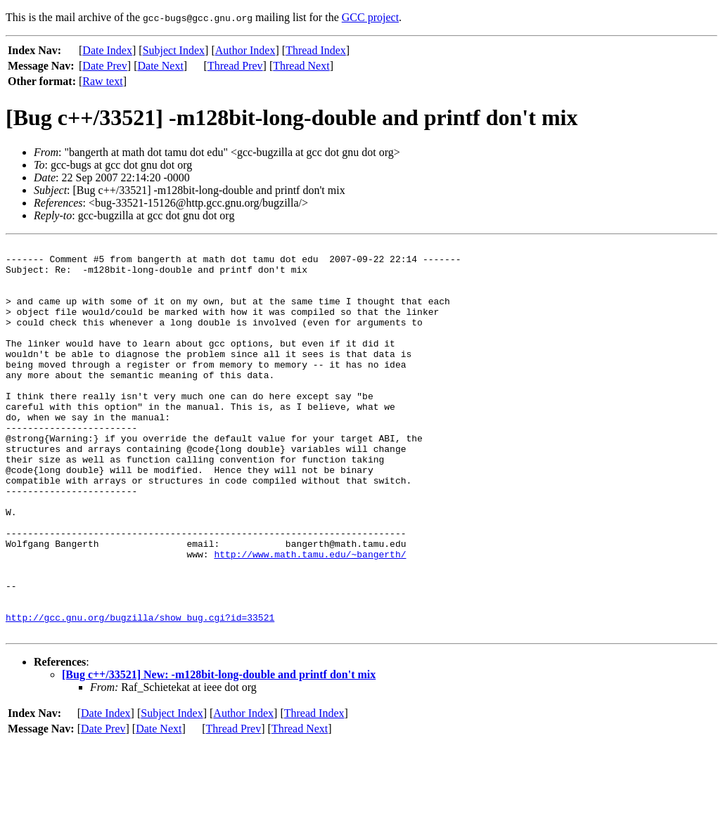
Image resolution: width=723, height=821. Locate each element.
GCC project (370, 17)
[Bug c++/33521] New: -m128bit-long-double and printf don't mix (219, 752)
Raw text (102, 81)
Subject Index (174, 50)
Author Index (245, 50)
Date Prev (104, 66)
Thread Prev (235, 66)
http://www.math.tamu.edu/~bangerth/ (310, 617)
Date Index (107, 50)
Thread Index (316, 50)
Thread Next (301, 66)
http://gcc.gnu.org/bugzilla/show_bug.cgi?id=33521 (140, 693)
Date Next (161, 66)
